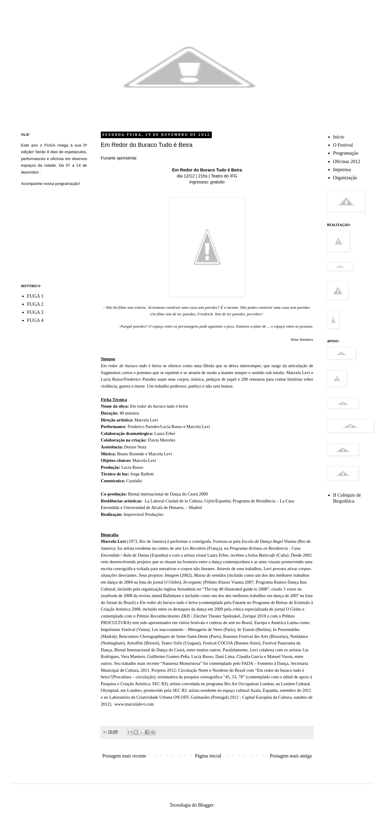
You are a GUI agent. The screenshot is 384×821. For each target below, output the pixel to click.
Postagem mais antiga (291, 755)
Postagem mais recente (124, 755)
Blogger (205, 805)
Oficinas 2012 (346, 161)
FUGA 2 (35, 304)
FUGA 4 (35, 320)
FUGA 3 (35, 312)
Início (338, 136)
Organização (345, 177)
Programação (345, 153)
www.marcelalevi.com (133, 704)
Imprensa (342, 169)
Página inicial (208, 755)
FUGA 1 (35, 296)
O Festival (343, 144)
